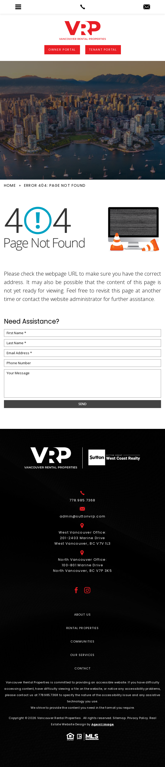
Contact (82, 668)
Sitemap (119, 718)
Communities (82, 641)
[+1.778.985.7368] (82, 498)
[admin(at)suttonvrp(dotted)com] (146, 7)
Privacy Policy (137, 718)
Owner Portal (62, 49)
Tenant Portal (103, 49)
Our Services (82, 655)
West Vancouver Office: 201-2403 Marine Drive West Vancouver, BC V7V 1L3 (82, 536)
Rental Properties (82, 628)
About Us (82, 614)
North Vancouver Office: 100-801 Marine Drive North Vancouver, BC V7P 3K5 (82, 563)
